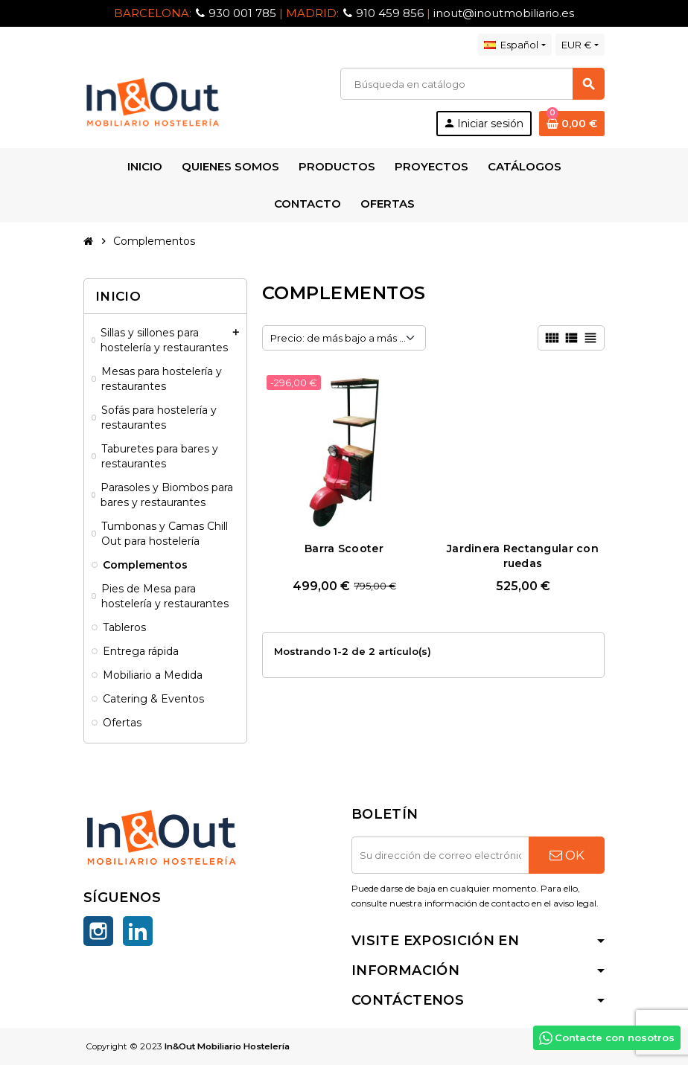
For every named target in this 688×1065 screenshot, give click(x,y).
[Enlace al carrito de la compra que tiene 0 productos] (572, 123)
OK (567, 855)
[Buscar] (472, 84)
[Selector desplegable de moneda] (580, 44)
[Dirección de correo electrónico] (440, 855)
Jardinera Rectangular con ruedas (523, 556)
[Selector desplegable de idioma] (514, 44)
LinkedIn (138, 931)
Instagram (98, 931)
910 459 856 (390, 13)
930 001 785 (242, 13)
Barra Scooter (344, 548)
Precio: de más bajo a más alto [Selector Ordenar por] (344, 338)
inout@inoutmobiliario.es (503, 13)
